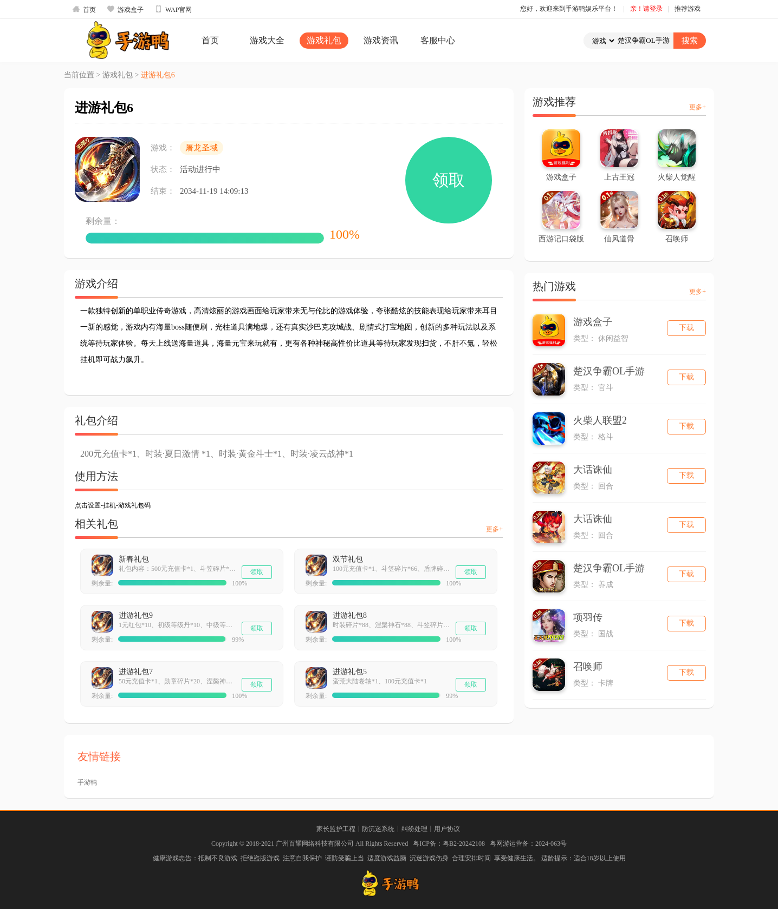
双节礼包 (348, 559)
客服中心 (437, 40)
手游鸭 (87, 782)
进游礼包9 (136, 615)
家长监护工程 (335, 829)
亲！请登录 (646, 8)
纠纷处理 (414, 829)
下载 (686, 328)
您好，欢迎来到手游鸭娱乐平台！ (569, 8)
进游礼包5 (350, 672)
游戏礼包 (324, 40)
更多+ (494, 529)
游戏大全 (267, 40)
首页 (84, 9)
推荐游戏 (688, 8)
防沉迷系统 (378, 829)
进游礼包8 (350, 615)
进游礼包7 (136, 672)
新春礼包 (134, 559)
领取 (448, 180)
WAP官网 (173, 9)
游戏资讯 (381, 40)
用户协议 (447, 829)
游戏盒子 (125, 9)
